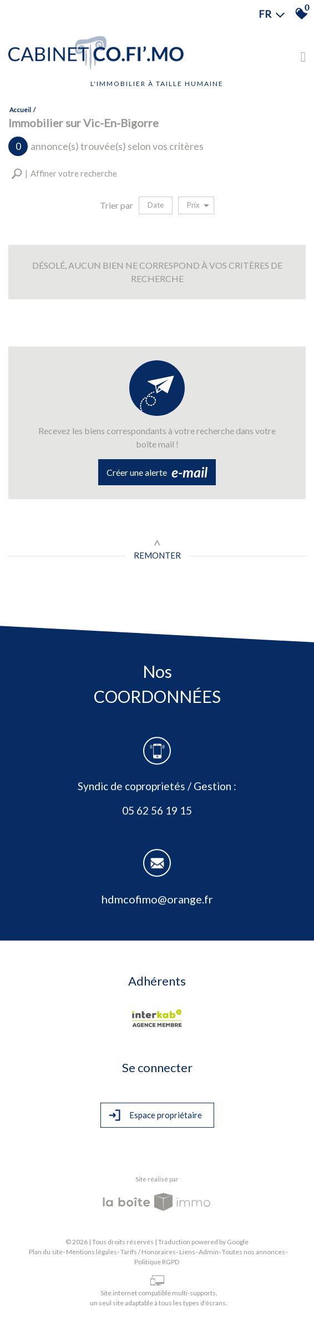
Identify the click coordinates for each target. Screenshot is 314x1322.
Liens (187, 1252)
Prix (198, 205)
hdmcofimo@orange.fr (157, 900)
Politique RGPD (156, 1262)
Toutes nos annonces (253, 1252)
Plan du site (46, 1252)
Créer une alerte (157, 472)
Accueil (20, 109)
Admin (209, 1252)
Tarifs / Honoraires (148, 1252)
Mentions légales (91, 1252)
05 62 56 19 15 (157, 811)
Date (156, 204)
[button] (64, 173)
